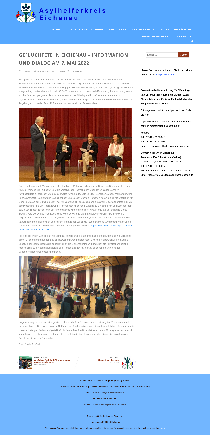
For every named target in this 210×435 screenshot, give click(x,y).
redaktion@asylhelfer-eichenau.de (108, 392)
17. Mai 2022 (26, 71)
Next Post (105, 358)
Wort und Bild (117, 29)
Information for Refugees (156, 36)
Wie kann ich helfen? (143, 29)
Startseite (56, 29)
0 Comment (60, 71)
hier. (162, 428)
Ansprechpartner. (165, 74)
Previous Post (48, 359)
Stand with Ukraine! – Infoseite (85, 29)
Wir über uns (184, 36)
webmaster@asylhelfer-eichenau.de (109, 404)
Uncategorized (76, 71)
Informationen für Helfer (176, 29)
